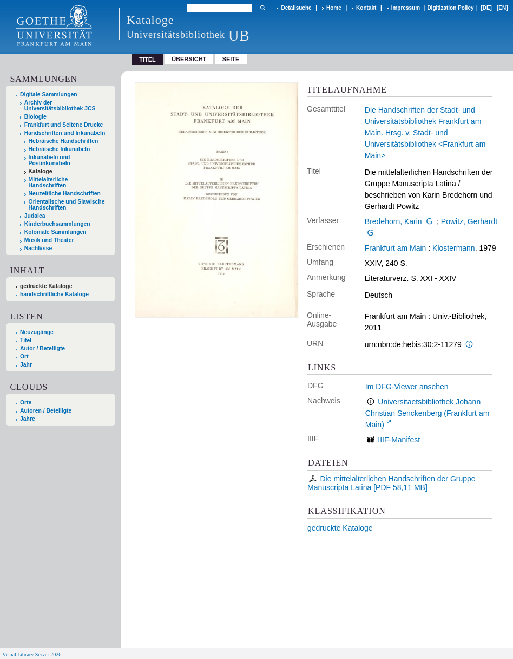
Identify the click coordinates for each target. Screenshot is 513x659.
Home (333, 8)
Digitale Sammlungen (48, 94)
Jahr (26, 365)
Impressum (405, 8)
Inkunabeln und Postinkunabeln (49, 160)
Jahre (27, 419)
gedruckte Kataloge (340, 528)
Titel (25, 340)
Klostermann (453, 248)
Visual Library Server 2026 (31, 654)
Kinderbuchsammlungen (57, 224)
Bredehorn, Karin (393, 221)
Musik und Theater (49, 240)
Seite (231, 59)
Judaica (34, 216)
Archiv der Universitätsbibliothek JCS (60, 106)
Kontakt (366, 8)
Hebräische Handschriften (63, 141)
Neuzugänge (37, 332)
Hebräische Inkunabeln (59, 149)
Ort (24, 357)
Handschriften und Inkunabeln (65, 133)
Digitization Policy (450, 8)
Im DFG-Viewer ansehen (407, 386)
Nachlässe (38, 248)
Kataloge (40, 171)
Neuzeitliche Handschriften (65, 194)
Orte (25, 403)
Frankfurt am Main (395, 248)
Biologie (35, 117)
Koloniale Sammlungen (55, 232)
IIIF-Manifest (399, 439)
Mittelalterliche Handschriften (48, 182)
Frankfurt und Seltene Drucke (63, 125)
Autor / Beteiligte (42, 348)
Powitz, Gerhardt (469, 221)
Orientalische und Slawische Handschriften (67, 205)
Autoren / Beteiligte (45, 411)
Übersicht (189, 59)
